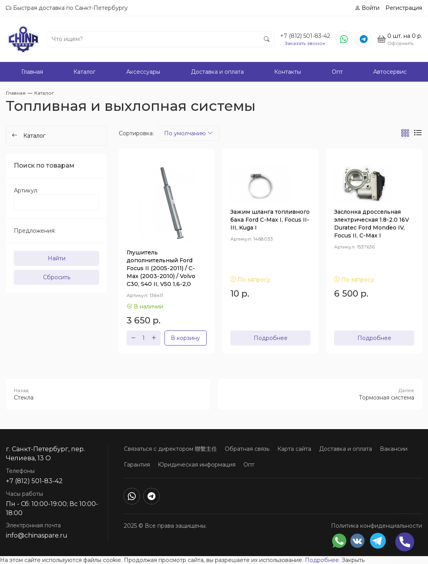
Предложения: (35, 230)
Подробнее (271, 338)
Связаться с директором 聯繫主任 (170, 448)
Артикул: (26, 190)
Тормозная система (320, 394)
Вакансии (393, 448)
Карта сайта (294, 448)
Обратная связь (247, 448)
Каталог (84, 71)
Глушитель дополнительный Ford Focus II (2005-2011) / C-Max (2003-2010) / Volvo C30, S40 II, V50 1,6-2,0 (161, 268)
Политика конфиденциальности (376, 525)
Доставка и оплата (217, 71)
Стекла (108, 394)
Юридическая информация (196, 464)
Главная (32, 71)
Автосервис (390, 71)
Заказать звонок (305, 43)
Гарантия (137, 464)
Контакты (287, 71)
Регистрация (403, 7)
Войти (367, 7)
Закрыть (353, 560)
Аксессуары (143, 71)
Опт (337, 71)
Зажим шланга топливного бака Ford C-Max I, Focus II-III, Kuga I (270, 219)
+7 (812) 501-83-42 (305, 35)
